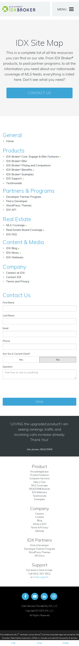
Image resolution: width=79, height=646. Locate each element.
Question (8, 366)
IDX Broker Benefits (19, 169)
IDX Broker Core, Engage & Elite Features (32, 156)
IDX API (11, 209)
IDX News (13, 252)
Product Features (39, 475)
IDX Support (14, 178)
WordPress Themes (19, 205)
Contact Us (39, 93)
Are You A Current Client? (16, 353)
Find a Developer (16, 201)
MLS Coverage (15, 225)
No (58, 359)
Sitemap (39, 530)
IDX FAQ (11, 234)
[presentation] (40, 388)
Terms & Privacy (39, 527)
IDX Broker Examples (20, 174)
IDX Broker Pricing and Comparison (28, 165)
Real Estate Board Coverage (24, 230)
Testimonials (14, 183)
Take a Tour (39, 482)
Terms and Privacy (17, 281)
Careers (39, 513)
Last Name (8, 315)
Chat (39, 643)
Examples (39, 499)
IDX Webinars (14, 257)
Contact (39, 517)
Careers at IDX (15, 272)
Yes (21, 359)
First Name (8, 302)
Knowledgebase (39, 471)
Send (39, 401)
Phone (6, 341)
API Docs (40, 555)
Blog (39, 520)
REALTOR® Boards (39, 488)
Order (66, 643)
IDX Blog (12, 248)
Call (13, 643)
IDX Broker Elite (16, 161)
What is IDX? (39, 524)
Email (5, 328)
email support (40, 577)
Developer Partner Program (23, 197)
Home (10, 141)
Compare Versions (39, 478)
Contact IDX (13, 277)
